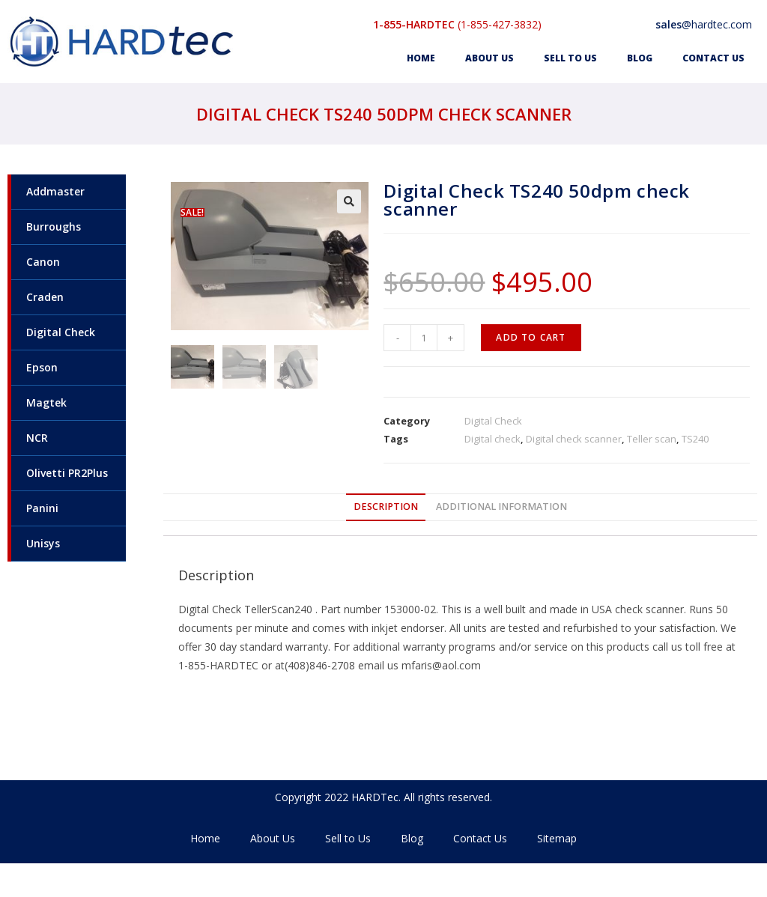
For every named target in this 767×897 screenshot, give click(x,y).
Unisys (43, 543)
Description (386, 506)
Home (421, 58)
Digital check (492, 439)
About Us (489, 58)
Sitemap (557, 838)
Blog (639, 58)
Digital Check (60, 332)
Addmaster (55, 191)
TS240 (695, 439)
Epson (42, 367)
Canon (43, 262)
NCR (37, 438)
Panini (42, 508)
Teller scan (651, 439)
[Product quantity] (423, 337)
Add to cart (531, 337)
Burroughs (53, 226)
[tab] (385, 507)
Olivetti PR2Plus (67, 473)
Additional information (501, 506)
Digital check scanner (574, 439)
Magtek (46, 402)
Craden (45, 297)
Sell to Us (570, 58)
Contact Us (713, 58)
